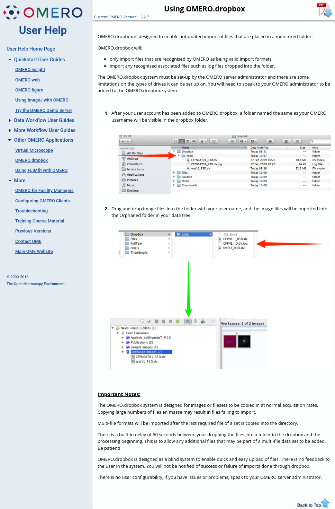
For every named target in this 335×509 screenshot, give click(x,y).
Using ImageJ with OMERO (42, 100)
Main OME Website (34, 251)
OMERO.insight (30, 69)
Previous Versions (33, 231)
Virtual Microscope (34, 150)
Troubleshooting (31, 210)
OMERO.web (27, 79)
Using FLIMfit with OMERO (41, 170)
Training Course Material (39, 220)
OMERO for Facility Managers (44, 190)
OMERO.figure (29, 90)
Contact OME (28, 241)
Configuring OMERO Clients (42, 200)
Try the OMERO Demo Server (43, 110)
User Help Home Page (31, 49)
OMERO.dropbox (31, 160)
